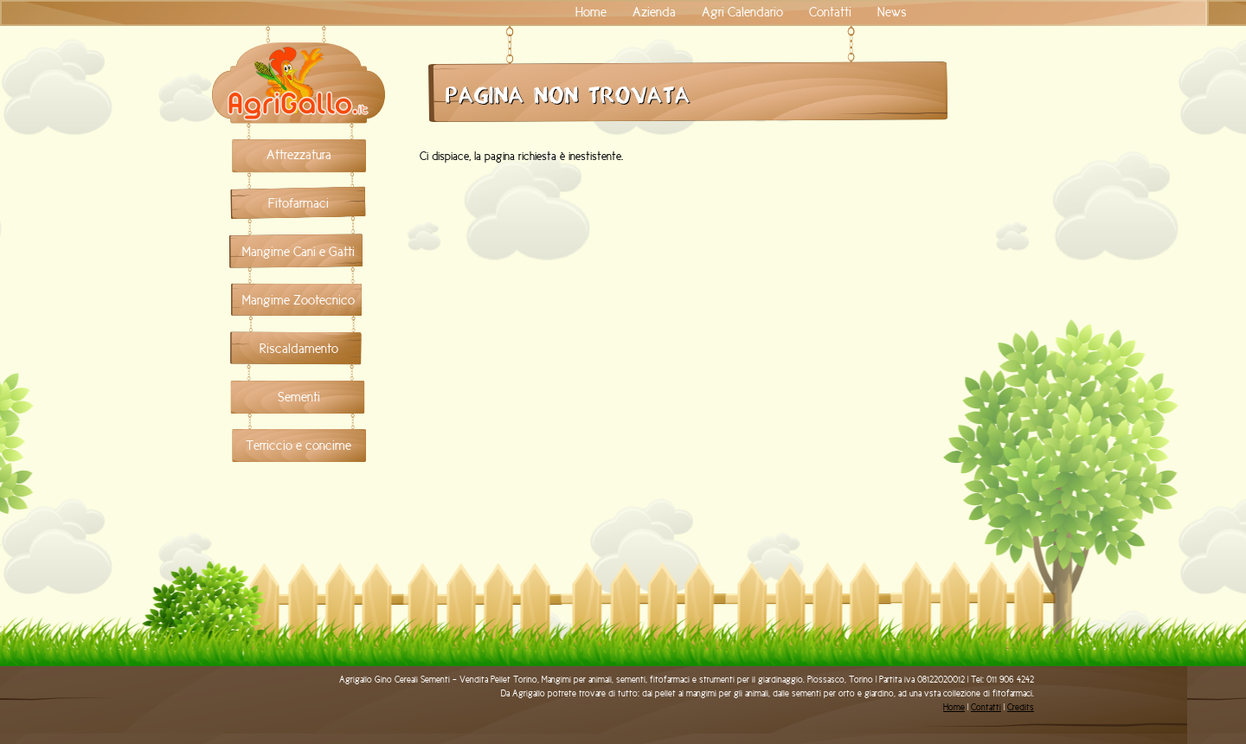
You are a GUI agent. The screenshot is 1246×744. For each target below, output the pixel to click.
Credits (1020, 707)
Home (591, 12)
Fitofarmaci (298, 203)
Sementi (299, 397)
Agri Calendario (742, 12)
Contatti (830, 12)
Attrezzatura (299, 155)
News (892, 12)
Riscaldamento (299, 348)
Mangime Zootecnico (298, 300)
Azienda (654, 12)
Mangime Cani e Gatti (298, 252)
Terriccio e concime (298, 445)
